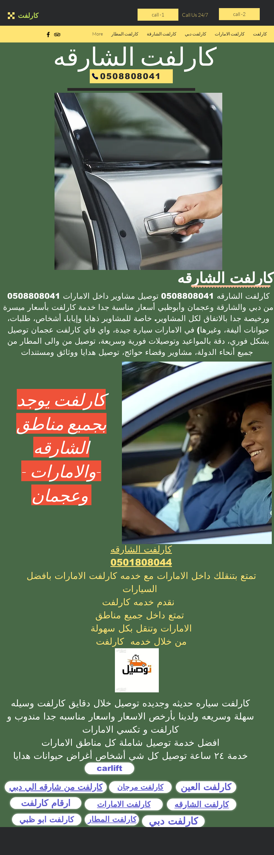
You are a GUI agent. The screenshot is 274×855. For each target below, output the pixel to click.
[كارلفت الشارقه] (201, 804)
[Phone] (95, 76)
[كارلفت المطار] (112, 819)
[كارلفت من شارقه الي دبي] (56, 787)
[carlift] (109, 768)
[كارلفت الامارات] (124, 804)
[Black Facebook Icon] (48, 34)
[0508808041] (131, 76)
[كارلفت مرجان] (140, 787)
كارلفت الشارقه (141, 549)
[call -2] (239, 14)
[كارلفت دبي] (173, 821)
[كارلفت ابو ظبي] (46, 819)
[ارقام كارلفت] (45, 803)
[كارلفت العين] (206, 787)
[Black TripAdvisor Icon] (57, 34)
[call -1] (158, 15)
